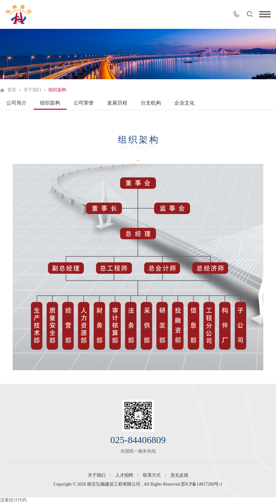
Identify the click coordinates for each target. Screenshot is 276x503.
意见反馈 (179, 475)
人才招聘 (124, 475)
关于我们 (32, 89)
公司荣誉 (84, 103)
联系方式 (152, 475)
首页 (11, 89)
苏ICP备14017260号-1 (201, 484)
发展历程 (117, 103)
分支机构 (151, 103)
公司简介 (16, 103)
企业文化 (184, 103)
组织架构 (50, 103)
